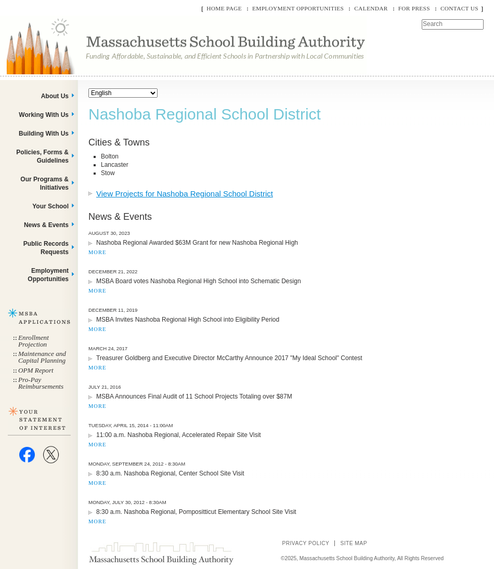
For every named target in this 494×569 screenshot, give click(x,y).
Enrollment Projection (33, 341)
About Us (55, 96)
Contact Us (459, 8)
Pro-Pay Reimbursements (40, 383)
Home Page (224, 8)
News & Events (46, 225)
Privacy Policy (305, 543)
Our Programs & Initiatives (44, 183)
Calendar (370, 8)
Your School (50, 206)
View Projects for (184, 193)
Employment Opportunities (298, 8)
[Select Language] (123, 93)
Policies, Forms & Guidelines (42, 156)
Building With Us (44, 133)
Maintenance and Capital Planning (42, 357)
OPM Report (36, 370)
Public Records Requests (46, 248)
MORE (97, 252)
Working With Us (44, 114)
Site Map (353, 543)
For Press (414, 8)
